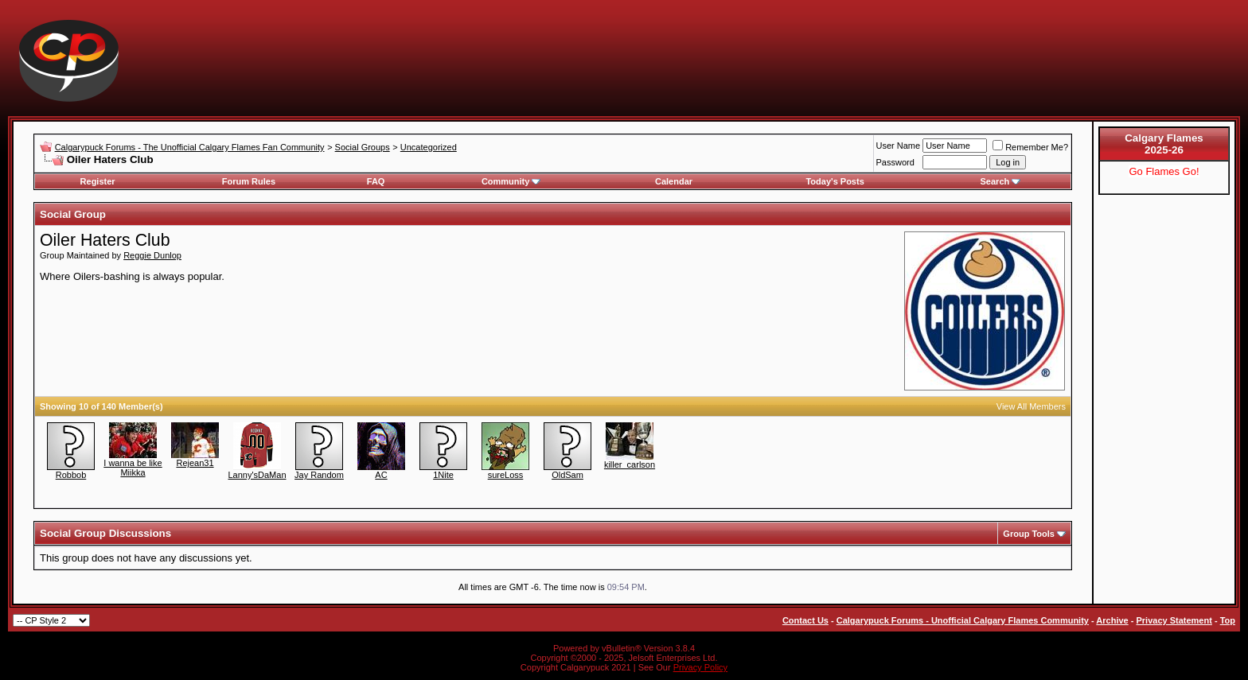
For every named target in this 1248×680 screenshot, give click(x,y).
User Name (898, 145)
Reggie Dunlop (152, 255)
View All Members (1031, 406)
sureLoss (506, 475)
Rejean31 (194, 463)
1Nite (443, 475)
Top (1227, 620)
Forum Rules (248, 181)
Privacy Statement (1173, 620)
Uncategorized (428, 147)
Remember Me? (1030, 147)
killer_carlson (629, 464)
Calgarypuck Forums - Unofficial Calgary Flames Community (963, 620)
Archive (1112, 620)
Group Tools (1029, 533)
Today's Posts (834, 181)
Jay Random (319, 475)
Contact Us (805, 620)
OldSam (567, 475)
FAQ (376, 181)
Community (511, 181)
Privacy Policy (700, 667)
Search (1001, 181)
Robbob (71, 475)
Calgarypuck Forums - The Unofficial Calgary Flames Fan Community (190, 147)
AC (381, 475)
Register (97, 181)
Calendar (673, 181)
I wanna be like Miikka (132, 467)
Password (895, 162)
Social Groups (362, 147)
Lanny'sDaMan (257, 475)
